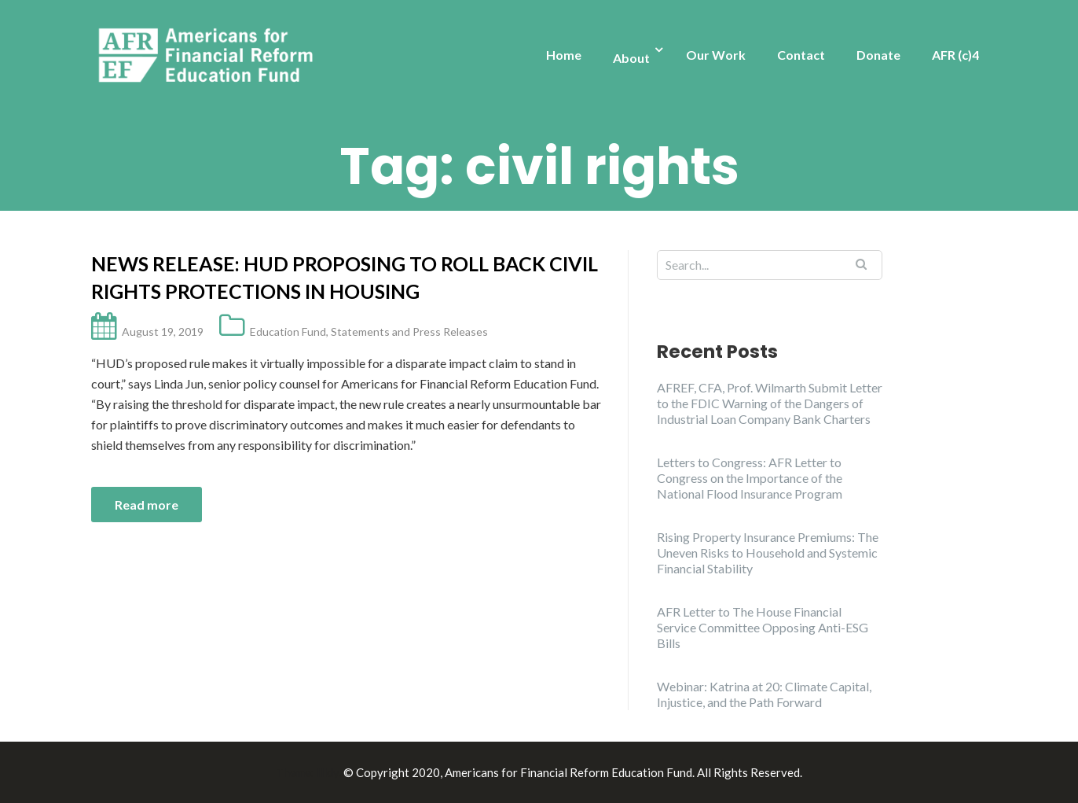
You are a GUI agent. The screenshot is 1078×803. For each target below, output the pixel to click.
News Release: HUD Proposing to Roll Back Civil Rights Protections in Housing (344, 277)
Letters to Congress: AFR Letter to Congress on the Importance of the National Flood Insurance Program (749, 478)
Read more (146, 504)
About (631, 57)
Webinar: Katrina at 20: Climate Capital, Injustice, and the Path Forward (764, 694)
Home (563, 54)
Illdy (328, 772)
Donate (878, 54)
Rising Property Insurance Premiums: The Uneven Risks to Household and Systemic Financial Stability (767, 552)
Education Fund (288, 331)
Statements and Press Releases (409, 331)
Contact (801, 54)
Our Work (716, 54)
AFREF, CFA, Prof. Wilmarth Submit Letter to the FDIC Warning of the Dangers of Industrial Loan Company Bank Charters (769, 403)
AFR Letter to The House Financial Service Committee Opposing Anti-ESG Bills (762, 627)
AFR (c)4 (955, 54)
